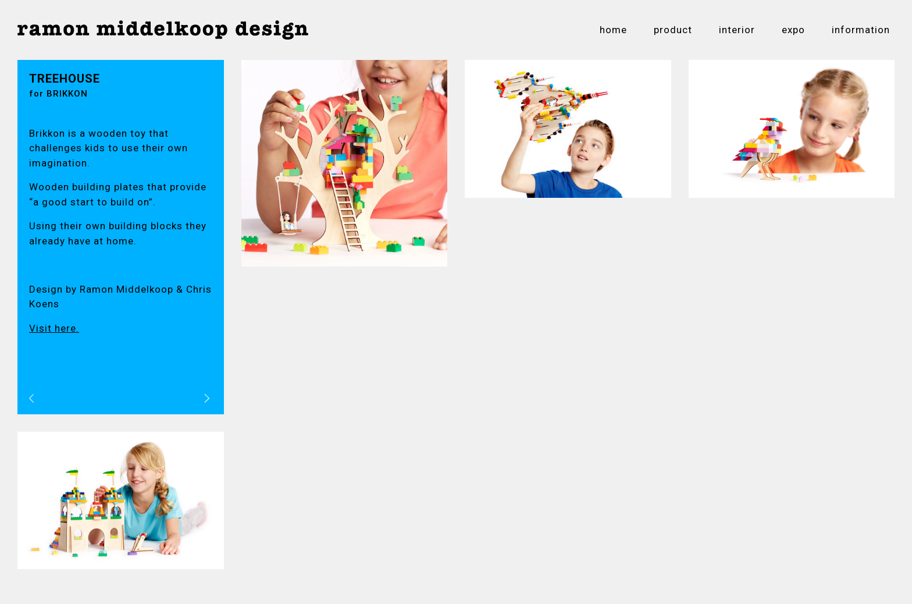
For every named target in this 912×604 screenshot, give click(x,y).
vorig (42, 397)
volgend (189, 397)
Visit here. (54, 328)
